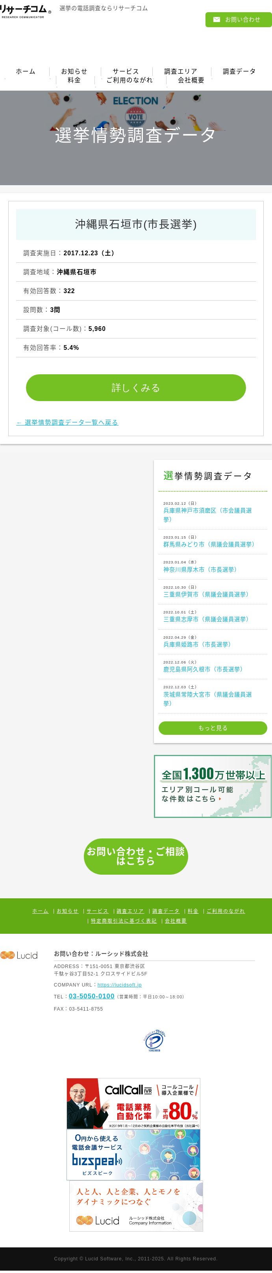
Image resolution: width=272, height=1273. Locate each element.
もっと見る (213, 730)
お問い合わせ (243, 20)
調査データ (240, 72)
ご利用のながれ (129, 82)
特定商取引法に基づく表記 (124, 923)
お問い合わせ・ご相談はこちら (136, 859)
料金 (74, 82)
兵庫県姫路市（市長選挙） (213, 643)
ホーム (25, 72)
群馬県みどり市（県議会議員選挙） (213, 543)
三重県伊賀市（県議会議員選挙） (213, 593)
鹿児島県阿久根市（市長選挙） (213, 668)
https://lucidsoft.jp (120, 987)
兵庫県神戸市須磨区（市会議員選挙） (213, 514)
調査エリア (181, 72)
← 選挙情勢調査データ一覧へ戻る (67, 425)
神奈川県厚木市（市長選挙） (213, 568)
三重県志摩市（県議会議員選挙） (213, 618)
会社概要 (191, 82)
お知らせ (74, 72)
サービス (126, 72)
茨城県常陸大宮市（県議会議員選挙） (213, 697)
